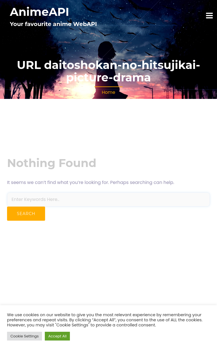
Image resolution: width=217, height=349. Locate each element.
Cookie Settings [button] (24, 336)
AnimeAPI (39, 12)
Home (108, 92)
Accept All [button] (57, 336)
